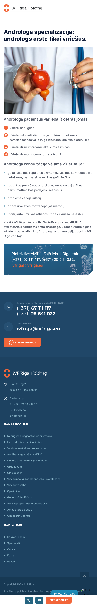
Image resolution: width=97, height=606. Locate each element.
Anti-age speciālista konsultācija (27, 503)
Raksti (11, 561)
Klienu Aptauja (22, 342)
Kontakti (12, 555)
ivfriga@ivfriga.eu (27, 265)
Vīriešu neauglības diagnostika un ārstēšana (34, 479)
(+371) (34, 308)
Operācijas (13, 491)
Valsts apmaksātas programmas (26, 448)
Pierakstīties (59, 600)
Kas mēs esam (16, 537)
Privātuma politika (15, 591)
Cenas (11, 549)
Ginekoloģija (14, 473)
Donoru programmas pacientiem (27, 460)
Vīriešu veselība (16, 485)
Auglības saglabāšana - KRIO (24, 454)
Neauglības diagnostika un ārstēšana (29, 436)
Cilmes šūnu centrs (18, 515)
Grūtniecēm (14, 466)
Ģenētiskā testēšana (19, 497)
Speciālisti (13, 543)
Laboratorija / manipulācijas (24, 442)
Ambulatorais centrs (19, 509)
